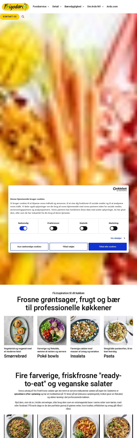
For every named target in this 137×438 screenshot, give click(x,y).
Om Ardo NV (94, 6)
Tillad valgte (68, 246)
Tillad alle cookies (107, 246)
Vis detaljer (116, 238)
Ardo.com (112, 6)
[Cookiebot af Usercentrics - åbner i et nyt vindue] (115, 189)
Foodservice (39, 6)
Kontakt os (9, 16)
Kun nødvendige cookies (29, 246)
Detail (55, 6)
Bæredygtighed (73, 6)
